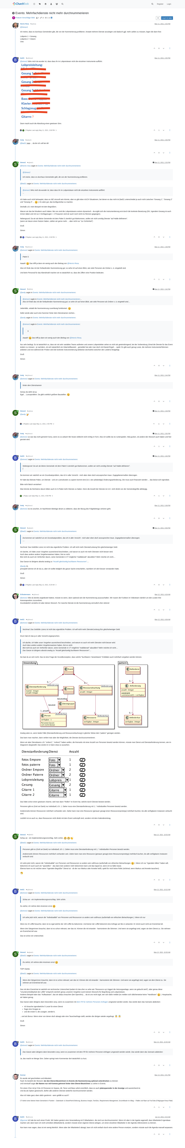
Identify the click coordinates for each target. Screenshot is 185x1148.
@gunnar (23, 1120)
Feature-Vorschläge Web (25, 18)
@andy (23, 292)
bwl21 (22, 58)
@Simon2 (24, 27)
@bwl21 (28, 140)
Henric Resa (24, 24)
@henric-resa (25, 166)
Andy (22, 140)
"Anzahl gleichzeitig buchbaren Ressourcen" (70, 562)
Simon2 (23, 162)
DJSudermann (25, 594)
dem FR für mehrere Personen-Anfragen (92, 1002)
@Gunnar (29, 1117)
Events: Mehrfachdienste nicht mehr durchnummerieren (59, 166)
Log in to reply (167, 18)
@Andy (33, 24)
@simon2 (24, 61)
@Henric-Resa (73, 263)
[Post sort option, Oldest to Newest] (158, 18)
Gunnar (23, 1075)
